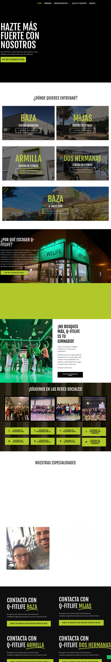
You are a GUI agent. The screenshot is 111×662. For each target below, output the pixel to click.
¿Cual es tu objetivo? (79, 3)
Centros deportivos (61, 3)
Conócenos (47, 3)
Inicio (40, 3)
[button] (6, 408)
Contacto (92, 3)
